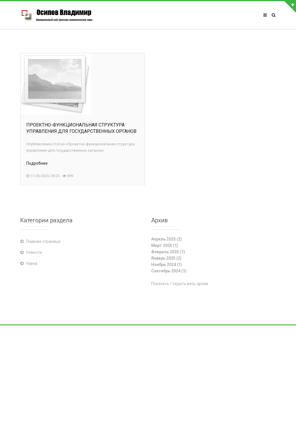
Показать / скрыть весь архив (179, 283)
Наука (31, 263)
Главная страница (43, 241)
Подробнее (37, 163)
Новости (34, 252)
